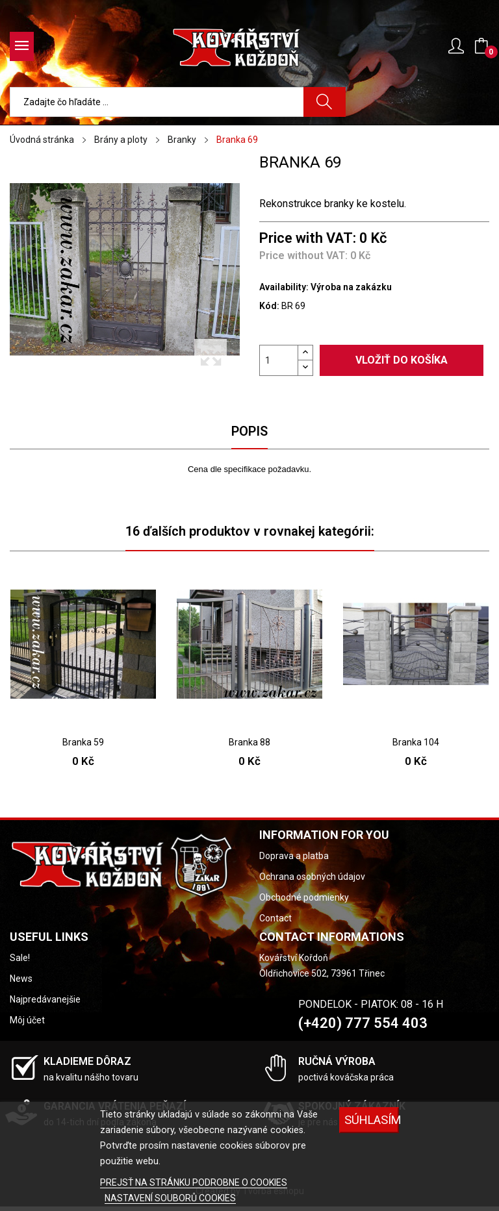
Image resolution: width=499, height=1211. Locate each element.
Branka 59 (83, 742)
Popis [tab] (249, 431)
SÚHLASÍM (371, 1120)
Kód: (269, 306)
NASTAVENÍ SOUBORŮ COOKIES (170, 1198)
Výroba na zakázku (351, 287)
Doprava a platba (294, 856)
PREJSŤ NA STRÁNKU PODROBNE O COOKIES (193, 1182)
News (21, 978)
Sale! (20, 958)
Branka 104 (415, 742)
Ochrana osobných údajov (312, 876)
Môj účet (27, 1020)
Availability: (284, 287)
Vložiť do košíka (401, 360)
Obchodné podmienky (304, 897)
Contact (275, 918)
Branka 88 (249, 742)
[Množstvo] (278, 360)
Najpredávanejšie (45, 999)
